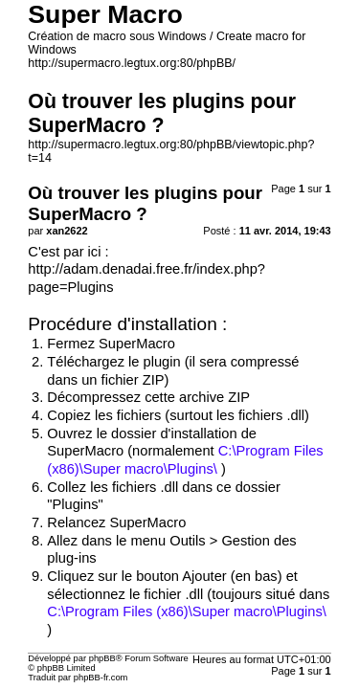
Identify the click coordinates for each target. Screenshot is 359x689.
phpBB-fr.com (101, 677)
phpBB (102, 658)
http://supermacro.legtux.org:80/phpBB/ (132, 63)
